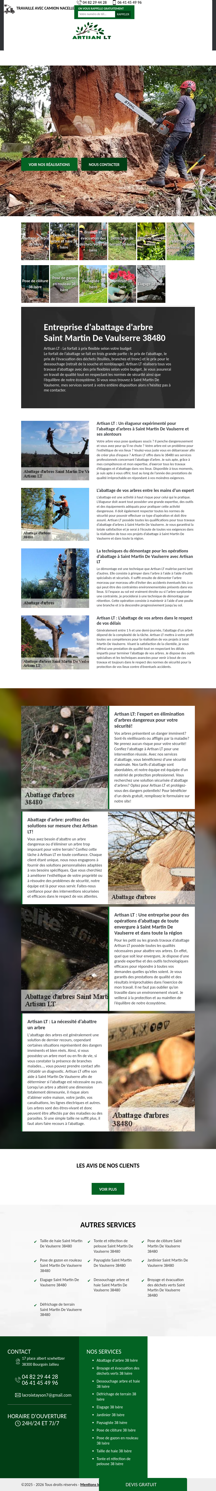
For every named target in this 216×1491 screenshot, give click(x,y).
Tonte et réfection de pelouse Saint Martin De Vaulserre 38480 (113, 1246)
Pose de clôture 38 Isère (116, 1430)
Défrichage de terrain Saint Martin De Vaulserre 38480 (61, 1309)
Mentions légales (94, 1484)
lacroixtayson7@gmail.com (46, 1395)
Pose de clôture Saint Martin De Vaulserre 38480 (165, 1246)
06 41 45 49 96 (127, 2)
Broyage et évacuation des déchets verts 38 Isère (118, 1371)
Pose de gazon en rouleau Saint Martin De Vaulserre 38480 (61, 1265)
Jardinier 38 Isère (111, 1414)
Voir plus (108, 1189)
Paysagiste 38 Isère (112, 1422)
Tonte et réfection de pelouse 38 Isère (114, 1461)
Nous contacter (104, 164)
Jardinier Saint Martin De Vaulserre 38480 (168, 1263)
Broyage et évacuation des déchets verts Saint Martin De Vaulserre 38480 (166, 1287)
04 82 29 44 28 (92, 2)
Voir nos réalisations (49, 164)
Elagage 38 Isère (110, 1407)
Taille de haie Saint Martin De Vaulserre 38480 (61, 1243)
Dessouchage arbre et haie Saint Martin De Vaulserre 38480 (111, 1285)
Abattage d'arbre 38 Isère (117, 1360)
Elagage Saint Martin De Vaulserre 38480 (59, 1282)
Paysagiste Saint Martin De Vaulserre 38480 (113, 1263)
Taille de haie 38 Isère (114, 1451)
